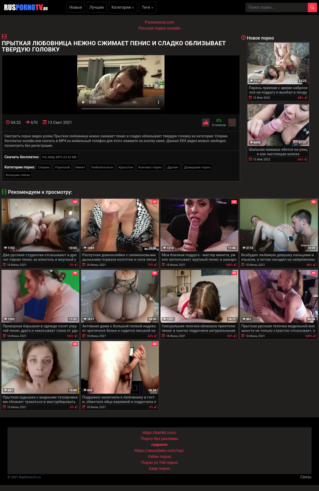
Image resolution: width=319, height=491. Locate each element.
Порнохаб (62, 167)
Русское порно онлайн (160, 28)
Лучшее (96, 7)
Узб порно (168, 462)
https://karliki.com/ (159, 432)
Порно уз (149, 462)
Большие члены (18, 175)
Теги (148, 7)
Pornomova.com (159, 22)
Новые (75, 7)
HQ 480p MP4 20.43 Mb (59, 157)
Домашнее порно (197, 167)
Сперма (44, 167)
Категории (122, 7)
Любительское (102, 167)
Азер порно (159, 468)
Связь (306, 477)
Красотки (126, 167)
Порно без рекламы (159, 438)
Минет (80, 167)
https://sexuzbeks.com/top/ (159, 450)
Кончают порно (150, 167)
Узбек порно (159, 456)
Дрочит (172, 167)
